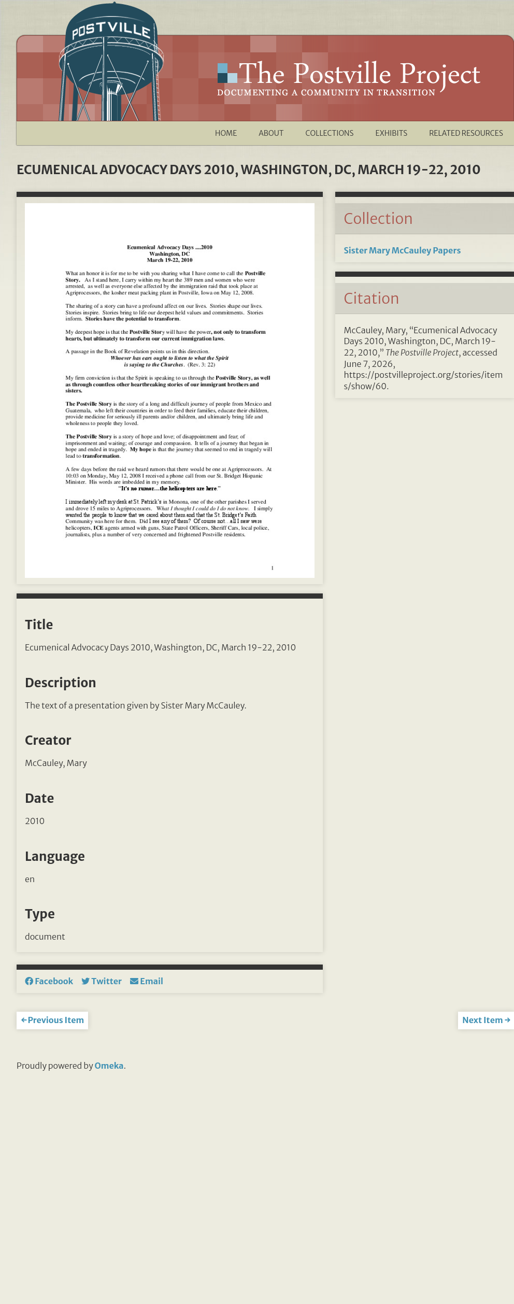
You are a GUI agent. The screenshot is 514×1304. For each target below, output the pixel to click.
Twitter (101, 981)
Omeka (109, 1065)
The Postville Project (347, 78)
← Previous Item (52, 1020)
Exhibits (392, 133)
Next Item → (486, 1020)
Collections (330, 133)
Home (226, 133)
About (271, 133)
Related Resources (466, 133)
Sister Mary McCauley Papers (402, 250)
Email (146, 981)
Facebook (49, 981)
